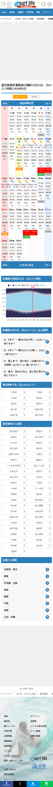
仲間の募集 (35, 736)
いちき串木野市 (13, 465)
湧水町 (14, 403)
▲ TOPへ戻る (26, 688)
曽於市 (39, 403)
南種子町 (39, 409)
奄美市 (39, 471)
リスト (34, 97)
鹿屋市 (39, 431)
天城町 (14, 540)
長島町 (14, 494)
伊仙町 (39, 540)
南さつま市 (39, 465)
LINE (46, 785)
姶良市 (14, 482)
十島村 (39, 392)
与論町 (14, 551)
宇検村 (39, 523)
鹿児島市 (14, 431)
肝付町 (14, 511)
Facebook (6, 784)
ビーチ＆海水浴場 (38, 726)
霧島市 (39, 460)
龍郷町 (39, 528)
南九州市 (14, 477)
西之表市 (14, 448)
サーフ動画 (35, 731)
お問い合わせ (10, 769)
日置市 (39, 454)
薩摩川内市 (14, 454)
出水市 (14, 443)
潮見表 (12, 12)
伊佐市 (39, 477)
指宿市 (39, 443)
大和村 (14, 398)
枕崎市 (14, 437)
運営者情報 (9, 774)
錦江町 (14, 409)
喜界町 (14, 534)
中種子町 (14, 415)
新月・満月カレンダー (13, 761)
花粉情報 (8, 746)
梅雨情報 (8, 741)
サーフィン (35, 716)
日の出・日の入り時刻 (26, 694)
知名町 (39, 398)
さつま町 (39, 488)
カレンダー (20, 97)
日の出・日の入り (12, 756)
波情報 (20, 12)
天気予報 (29, 12)
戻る (5, 103)
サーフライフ (6, 694)
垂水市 (39, 448)
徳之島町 (39, 534)
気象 (38, 12)
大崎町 (14, 500)
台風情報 (8, 736)
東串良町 (39, 500)
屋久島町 (39, 517)
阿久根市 (39, 437)
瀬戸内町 (39, 415)
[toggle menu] (49, 3)
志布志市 (14, 471)
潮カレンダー (10, 726)
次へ (48, 103)
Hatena (33, 785)
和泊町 (14, 545)
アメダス (8, 751)
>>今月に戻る (26, 265)
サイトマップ (10, 779)
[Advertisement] (26, 50)
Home (4, 12)
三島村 (14, 392)
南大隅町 (39, 505)
